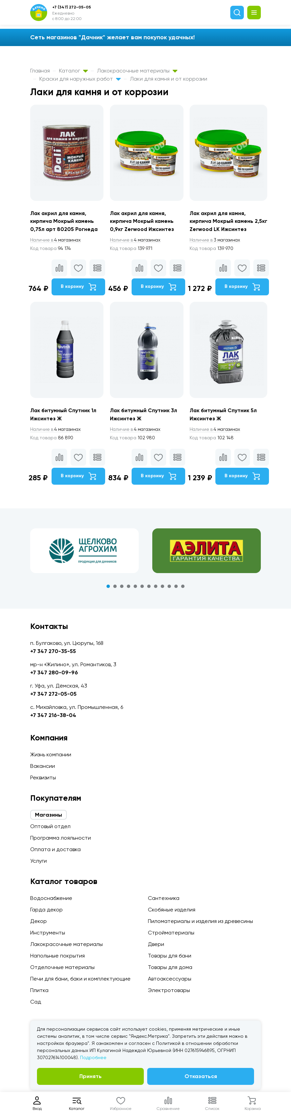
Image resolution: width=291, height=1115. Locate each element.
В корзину (78, 287)
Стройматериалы (171, 932)
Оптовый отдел (50, 826)
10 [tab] (169, 587)
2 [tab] (115, 587)
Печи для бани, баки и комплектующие (80, 978)
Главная (40, 70)
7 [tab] (149, 587)
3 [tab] (121, 587)
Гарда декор (46, 909)
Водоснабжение (51, 898)
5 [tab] (135, 587)
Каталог (73, 70)
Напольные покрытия (57, 955)
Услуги (38, 861)
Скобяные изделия (171, 909)
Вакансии (42, 766)
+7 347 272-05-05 (53, 694)
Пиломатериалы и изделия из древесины (200, 921)
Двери (156, 944)
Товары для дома (170, 967)
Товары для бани (169, 955)
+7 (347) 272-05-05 (71, 7)
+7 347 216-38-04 (53, 715)
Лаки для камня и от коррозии (168, 79)
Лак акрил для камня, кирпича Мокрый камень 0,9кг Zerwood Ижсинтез (143, 221)
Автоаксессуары (169, 978)
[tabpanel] (84, 552)
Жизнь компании (50, 754)
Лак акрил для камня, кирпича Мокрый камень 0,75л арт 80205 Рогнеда (64, 221)
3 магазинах (217, 240)
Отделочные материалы (62, 967)
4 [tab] (128, 587)
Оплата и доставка (55, 849)
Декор (38, 921)
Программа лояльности (60, 838)
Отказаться (201, 1076)
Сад (35, 1001)
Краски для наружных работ (80, 79)
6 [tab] (142, 587)
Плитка (39, 990)
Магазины (48, 815)
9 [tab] (162, 587)
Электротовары (169, 990)
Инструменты (47, 932)
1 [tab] (108, 587)
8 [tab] (155, 587)
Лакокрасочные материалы (137, 70)
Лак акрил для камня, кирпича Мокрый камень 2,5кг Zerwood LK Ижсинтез (227, 221)
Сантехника (163, 898)
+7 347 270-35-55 (53, 651)
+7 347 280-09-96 (54, 672)
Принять (90, 1076)
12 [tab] (183, 587)
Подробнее (93, 1057)
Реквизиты (43, 777)
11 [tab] (176, 587)
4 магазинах (56, 240)
